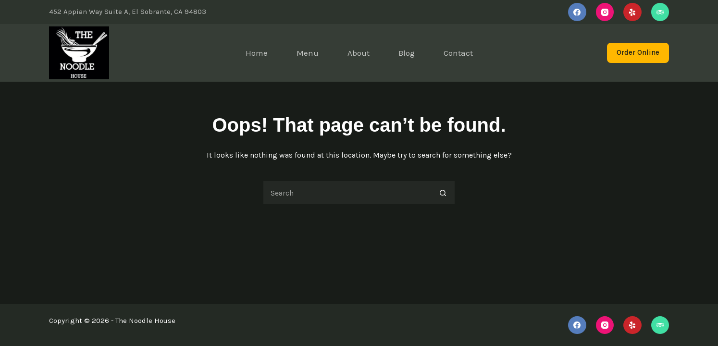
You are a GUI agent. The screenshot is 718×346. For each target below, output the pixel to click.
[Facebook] (577, 12)
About (358, 53)
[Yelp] (632, 12)
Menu (308, 53)
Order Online (638, 52)
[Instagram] (605, 12)
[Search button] (443, 193)
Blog (406, 53)
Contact (458, 53)
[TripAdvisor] (660, 12)
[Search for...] (347, 193)
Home (257, 53)
